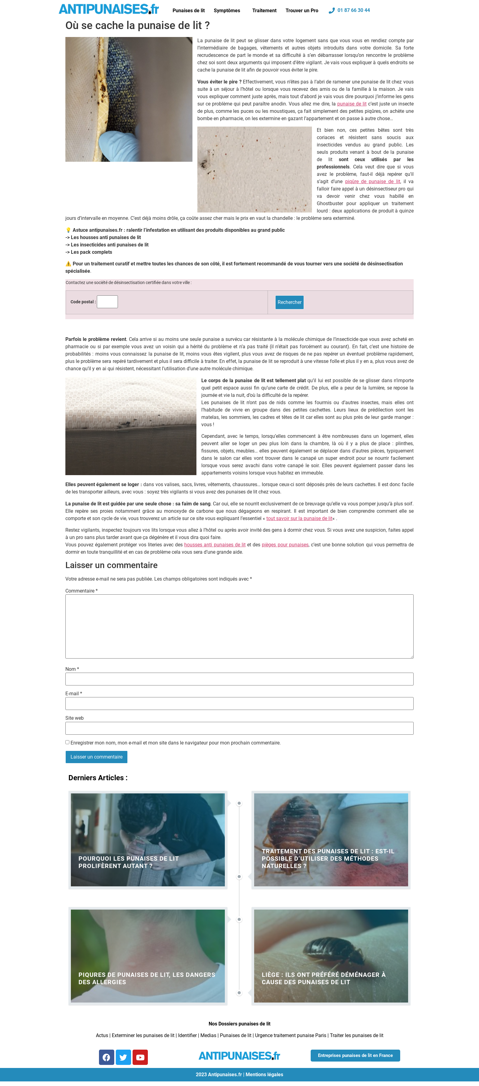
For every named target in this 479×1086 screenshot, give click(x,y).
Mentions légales (264, 1074)
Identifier (187, 1035)
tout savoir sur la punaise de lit (299, 518)
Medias (208, 1035)
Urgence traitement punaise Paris (290, 1035)
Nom (72, 669)
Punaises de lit (189, 10)
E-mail (73, 693)
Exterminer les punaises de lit (143, 1035)
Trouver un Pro (302, 10)
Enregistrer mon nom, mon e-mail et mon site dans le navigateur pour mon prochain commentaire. (176, 743)
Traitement (264, 10)
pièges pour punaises (285, 545)
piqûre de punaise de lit (372, 181)
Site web (74, 718)
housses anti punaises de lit (215, 545)
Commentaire (81, 591)
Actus (102, 1035)
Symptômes (227, 10)
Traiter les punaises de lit (356, 1035)
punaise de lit (352, 104)
